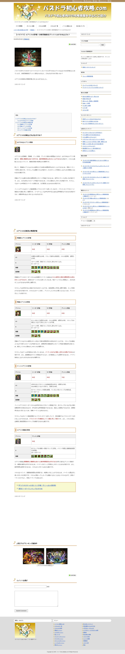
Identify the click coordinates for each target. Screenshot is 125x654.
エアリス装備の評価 (24, 130)
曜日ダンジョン (58, 645)
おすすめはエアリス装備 (25, 120)
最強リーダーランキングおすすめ (30, 489)
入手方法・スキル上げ (88, 628)
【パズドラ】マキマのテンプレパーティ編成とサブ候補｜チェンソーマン (96, 178)
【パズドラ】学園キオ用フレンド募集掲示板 (94, 198)
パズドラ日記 (86, 636)
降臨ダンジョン (58, 630)
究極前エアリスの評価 (24, 124)
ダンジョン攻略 (30, 26)
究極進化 (26, 39)
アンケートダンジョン (60, 636)
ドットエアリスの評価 (24, 128)
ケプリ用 (85, 107)
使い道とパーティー (88, 624)
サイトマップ (103, 1)
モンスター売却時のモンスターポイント (93, 123)
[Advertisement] (45, 97)
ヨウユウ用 (85, 110)
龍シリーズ (57, 634)
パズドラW (86, 643)
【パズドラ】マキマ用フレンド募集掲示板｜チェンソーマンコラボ (96, 172)
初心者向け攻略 (87, 634)
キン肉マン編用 (87, 105)
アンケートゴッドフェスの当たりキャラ (93, 87)
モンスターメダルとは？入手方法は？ (92, 132)
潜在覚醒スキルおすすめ (89, 626)
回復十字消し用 (87, 98)
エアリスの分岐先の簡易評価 (24, 122)
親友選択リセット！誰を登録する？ (92, 148)
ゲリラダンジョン (59, 638)
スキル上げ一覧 (54, 26)
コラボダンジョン (59, 632)
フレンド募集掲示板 (88, 76)
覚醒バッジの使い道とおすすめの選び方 (93, 144)
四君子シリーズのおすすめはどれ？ (92, 119)
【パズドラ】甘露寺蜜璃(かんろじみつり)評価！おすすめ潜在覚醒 (96, 161)
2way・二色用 (86, 103)
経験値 (85, 632)
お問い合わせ (88, 1)
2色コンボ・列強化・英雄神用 (90, 101)
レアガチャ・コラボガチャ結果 (90, 630)
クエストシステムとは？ (89, 146)
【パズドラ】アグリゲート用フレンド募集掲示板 (95, 202)
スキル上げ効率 (42, 26)
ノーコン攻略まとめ (67, 26)
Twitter (95, 1)
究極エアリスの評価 (24, 126)
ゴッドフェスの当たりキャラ (90, 85)
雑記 (84, 645)
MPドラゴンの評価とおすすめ (90, 121)
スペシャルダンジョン (60, 640)
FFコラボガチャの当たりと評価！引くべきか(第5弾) (37, 485)
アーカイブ (84, 220)
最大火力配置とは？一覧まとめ (91, 96)
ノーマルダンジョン (59, 643)
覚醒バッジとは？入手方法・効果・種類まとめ (95, 141)
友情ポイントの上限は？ (89, 150)
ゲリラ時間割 (19, 26)
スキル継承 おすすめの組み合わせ (91, 135)
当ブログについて (78, 1)
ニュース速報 (86, 638)
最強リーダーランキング (89, 67)
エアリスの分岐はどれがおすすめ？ (26, 118)
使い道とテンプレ (80, 26)
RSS (110, 1)
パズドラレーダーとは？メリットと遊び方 (94, 139)
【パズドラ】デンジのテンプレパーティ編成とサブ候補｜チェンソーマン (96, 183)
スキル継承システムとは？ (89, 137)
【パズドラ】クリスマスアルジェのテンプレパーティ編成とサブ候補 (96, 166)
